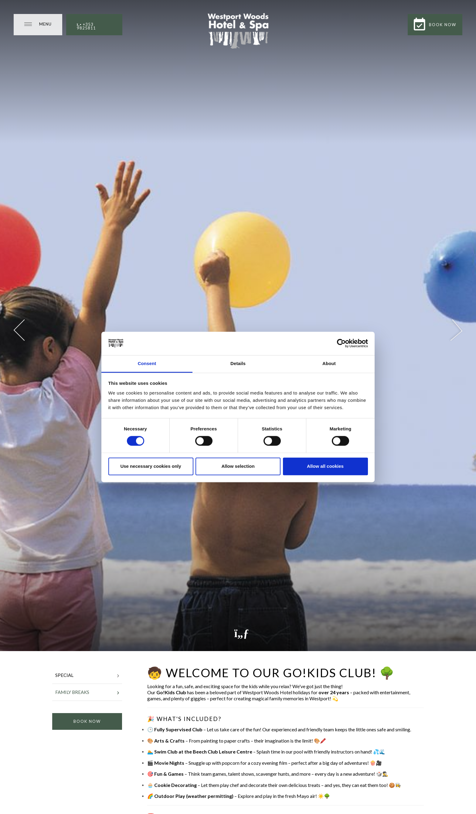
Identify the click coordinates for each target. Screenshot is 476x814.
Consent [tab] (147, 363)
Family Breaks (87, 692)
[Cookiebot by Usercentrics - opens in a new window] (341, 343)
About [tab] (329, 363)
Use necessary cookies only (150, 466)
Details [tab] (238, 363)
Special (87, 675)
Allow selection (237, 466)
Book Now (87, 721)
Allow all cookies (325, 466)
